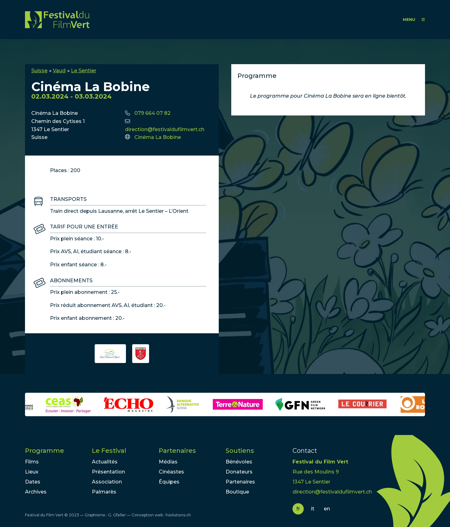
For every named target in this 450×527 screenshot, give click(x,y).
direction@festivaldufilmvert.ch (164, 129)
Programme (44, 450)
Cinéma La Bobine (157, 137)
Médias (168, 462)
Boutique (237, 492)
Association (107, 482)
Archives (36, 492)
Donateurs (239, 472)
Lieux (31, 472)
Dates (32, 482)
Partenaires (177, 450)
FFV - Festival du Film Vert (57, 19)
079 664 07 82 (152, 113)
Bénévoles (239, 462)
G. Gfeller (117, 515)
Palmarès (104, 492)
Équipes (169, 482)
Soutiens (240, 450)
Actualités (105, 462)
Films (32, 462)
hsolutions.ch (178, 515)
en (327, 509)
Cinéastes (171, 472)
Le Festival (109, 450)
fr (298, 509)
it (312, 509)
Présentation (108, 472)
